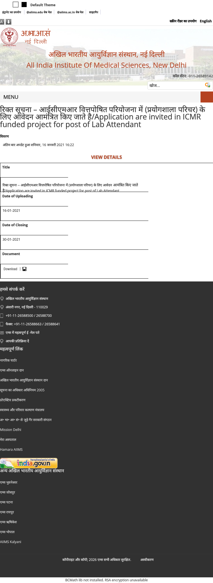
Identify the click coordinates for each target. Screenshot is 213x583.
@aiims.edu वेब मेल (39, 12)
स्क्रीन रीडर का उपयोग (183, 21)
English (206, 21)
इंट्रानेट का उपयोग (12, 12)
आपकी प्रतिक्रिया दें (17, 341)
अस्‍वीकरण (147, 559)
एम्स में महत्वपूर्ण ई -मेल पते (22, 332)
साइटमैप (93, 12)
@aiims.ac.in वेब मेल (70, 12)
